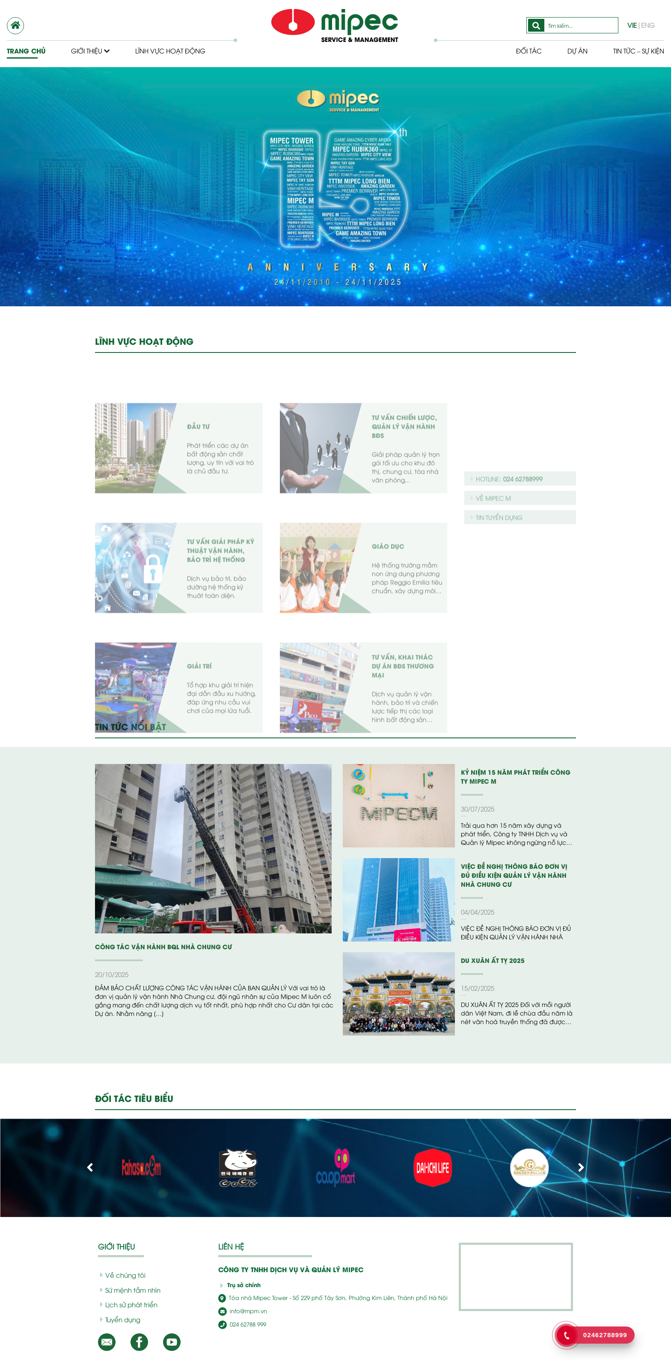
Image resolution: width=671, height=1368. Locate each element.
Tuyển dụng (118, 1319)
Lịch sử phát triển (126, 1304)
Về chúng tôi (119, 1275)
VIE (633, 24)
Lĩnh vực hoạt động (172, 50)
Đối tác (522, 50)
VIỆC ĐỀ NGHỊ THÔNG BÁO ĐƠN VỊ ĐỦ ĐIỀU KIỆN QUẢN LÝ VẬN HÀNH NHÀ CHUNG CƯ (515, 875)
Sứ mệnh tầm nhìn (127, 1290)
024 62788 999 (240, 1323)
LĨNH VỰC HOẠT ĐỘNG (144, 341)
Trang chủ (25, 50)
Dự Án (571, 50)
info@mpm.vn (240, 1310)
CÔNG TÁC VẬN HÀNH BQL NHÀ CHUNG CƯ (157, 946)
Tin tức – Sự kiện (635, 50)
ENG (648, 24)
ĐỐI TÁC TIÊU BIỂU (135, 1098)
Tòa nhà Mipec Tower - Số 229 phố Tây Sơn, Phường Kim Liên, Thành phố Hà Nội (318, 1297)
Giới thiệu (90, 50)
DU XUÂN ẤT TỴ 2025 (490, 960)
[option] (335, 186)
